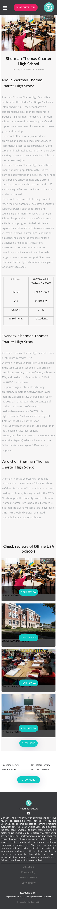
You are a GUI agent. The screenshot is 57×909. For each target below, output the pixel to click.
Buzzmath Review (40, 769)
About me (28, 866)
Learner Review (8, 769)
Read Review (28, 592)
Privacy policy (28, 872)
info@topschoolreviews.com (39, 896)
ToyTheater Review (40, 764)
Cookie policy (29, 882)
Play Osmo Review (10, 764)
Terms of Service (28, 877)
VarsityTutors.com (25, 7)
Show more (28, 743)
